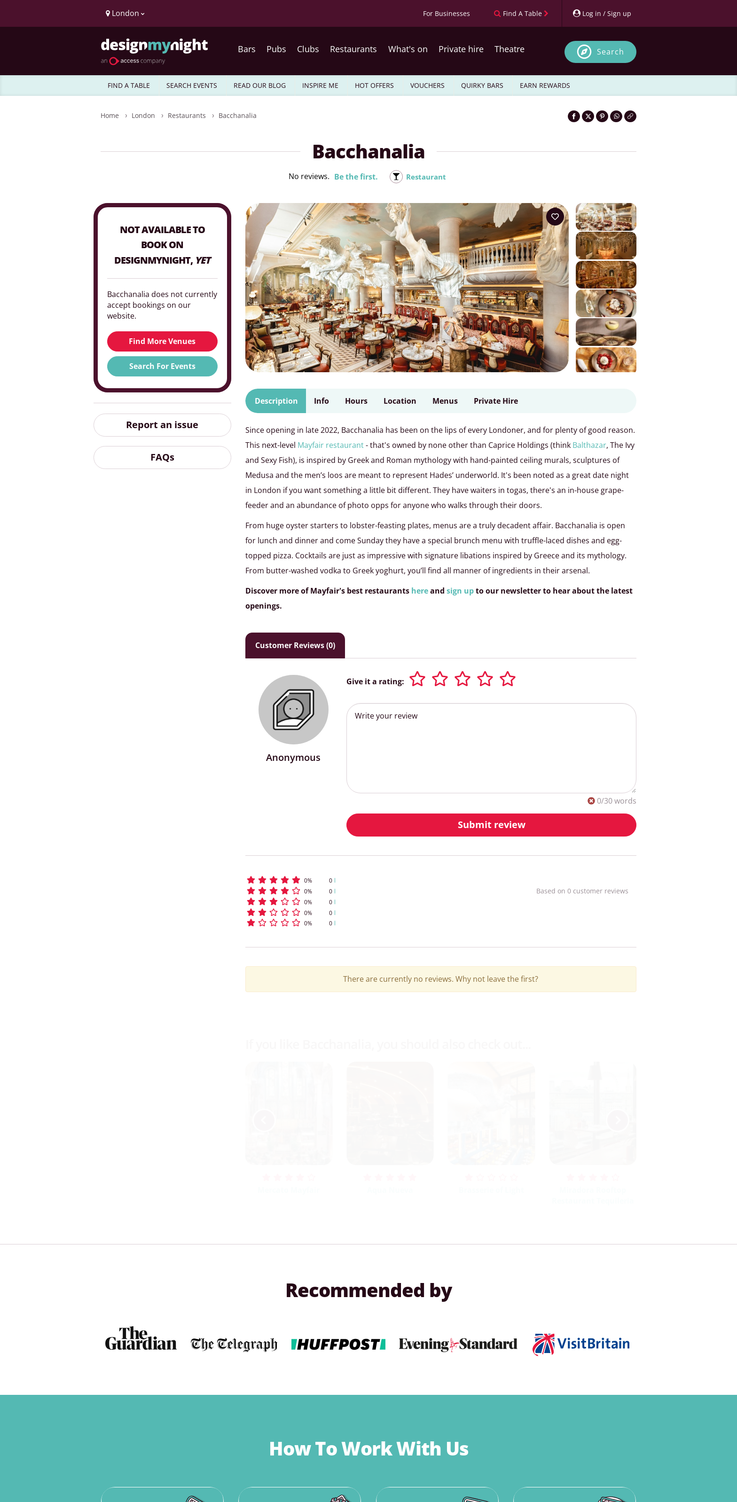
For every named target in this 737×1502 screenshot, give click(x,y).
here (419, 591)
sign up (460, 591)
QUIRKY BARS (482, 85)
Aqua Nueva (390, 1190)
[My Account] (601, 13)
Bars (247, 49)
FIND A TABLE (129, 85)
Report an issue (162, 424)
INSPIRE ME (320, 85)
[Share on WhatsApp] (616, 116)
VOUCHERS (427, 85)
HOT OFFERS (374, 85)
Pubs (276, 49)
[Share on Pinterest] (602, 116)
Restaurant (426, 177)
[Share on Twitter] (588, 116)
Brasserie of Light (491, 1190)
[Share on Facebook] (574, 116)
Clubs (308, 49)
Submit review (491, 824)
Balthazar (589, 445)
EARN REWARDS (545, 85)
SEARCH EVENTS (191, 85)
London (143, 115)
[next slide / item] (617, 1120)
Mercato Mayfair (289, 1190)
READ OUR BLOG (260, 85)
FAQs (162, 457)
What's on (408, 49)
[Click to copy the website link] (630, 116)
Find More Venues (162, 341)
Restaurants (353, 49)
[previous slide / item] (264, 1120)
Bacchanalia (238, 115)
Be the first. (354, 177)
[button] (373, 880)
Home (110, 115)
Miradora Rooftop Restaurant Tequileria (593, 1195)
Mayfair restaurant (331, 445)
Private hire (461, 49)
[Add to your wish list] (555, 217)
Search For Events (162, 366)
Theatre (509, 49)
